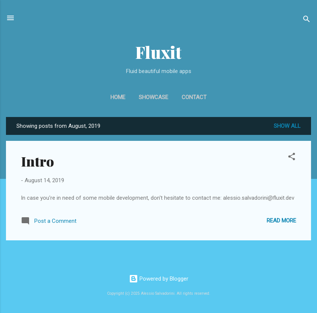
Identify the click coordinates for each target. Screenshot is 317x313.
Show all (287, 126)
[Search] (306, 20)
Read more (281, 220)
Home (117, 97)
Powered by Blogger (158, 278)
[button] (291, 158)
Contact (194, 97)
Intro (37, 161)
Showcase (153, 97)
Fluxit (158, 52)
